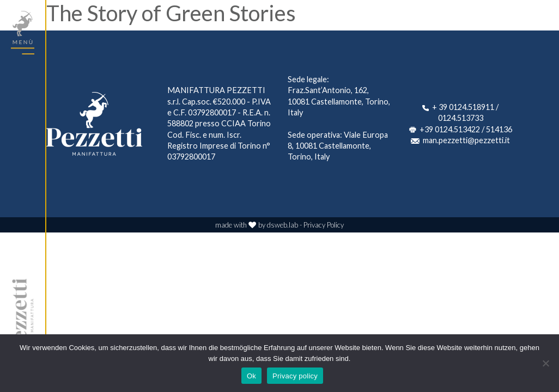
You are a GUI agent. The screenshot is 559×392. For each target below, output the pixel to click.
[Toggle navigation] (22, 32)
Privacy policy (295, 376)
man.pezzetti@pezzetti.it (466, 140)
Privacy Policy (323, 224)
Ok (251, 376)
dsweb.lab (282, 224)
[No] (545, 363)
